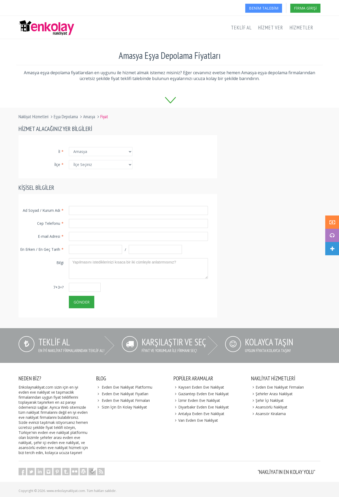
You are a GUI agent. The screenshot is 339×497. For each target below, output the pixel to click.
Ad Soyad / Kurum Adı (43, 210)
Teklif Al (241, 27)
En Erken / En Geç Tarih (42, 249)
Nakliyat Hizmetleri (33, 117)
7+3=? (58, 287)
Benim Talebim (263, 8)
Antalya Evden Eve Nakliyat (198, 413)
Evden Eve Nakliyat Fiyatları (125, 393)
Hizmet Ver (270, 27)
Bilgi (60, 262)
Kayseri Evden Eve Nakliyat (198, 387)
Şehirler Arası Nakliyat (272, 393)
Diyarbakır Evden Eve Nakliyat (201, 407)
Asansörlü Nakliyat (269, 407)
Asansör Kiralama (268, 413)
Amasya (89, 117)
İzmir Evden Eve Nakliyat (196, 400)
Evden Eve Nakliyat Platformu (127, 387)
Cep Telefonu (50, 223)
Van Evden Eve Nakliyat (195, 420)
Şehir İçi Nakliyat (267, 400)
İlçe (59, 164)
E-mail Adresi (51, 236)
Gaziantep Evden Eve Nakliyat (201, 393)
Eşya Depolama (66, 117)
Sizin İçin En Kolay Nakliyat (124, 407)
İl (61, 151)
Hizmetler (301, 27)
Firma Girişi (305, 8)
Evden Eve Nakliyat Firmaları (126, 400)
